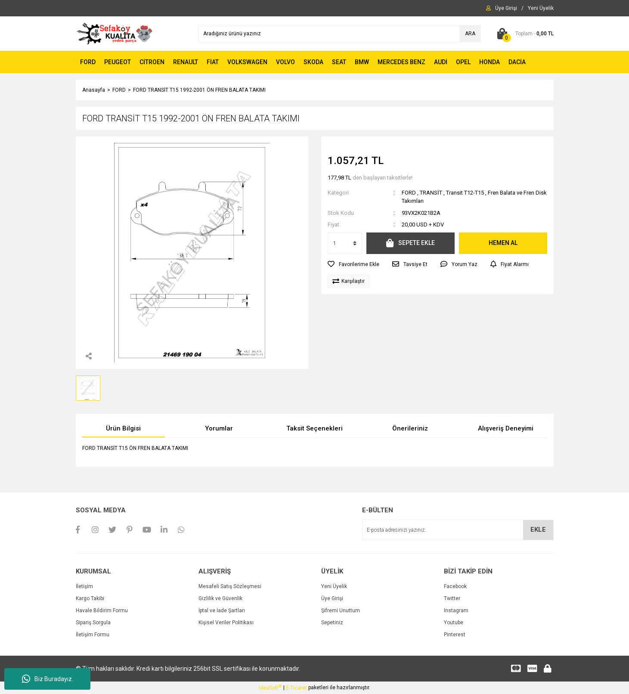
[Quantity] (345, 243)
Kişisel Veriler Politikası (226, 623)
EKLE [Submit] (538, 529)
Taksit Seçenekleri (314, 428)
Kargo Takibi (90, 598)
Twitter (452, 598)
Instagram (456, 610)
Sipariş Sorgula (93, 623)
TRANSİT (431, 192)
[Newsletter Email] (458, 530)
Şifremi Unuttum (340, 610)
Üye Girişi (332, 598)
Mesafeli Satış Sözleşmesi (229, 586)
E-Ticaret (296, 688)
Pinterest (454, 635)
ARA (470, 34)
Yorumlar (219, 428)
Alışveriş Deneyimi (505, 428)
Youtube (453, 623)
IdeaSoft (270, 687)
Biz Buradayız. (47, 679)
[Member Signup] (541, 8)
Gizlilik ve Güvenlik (220, 598)
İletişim (84, 586)
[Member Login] (506, 8)
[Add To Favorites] (353, 264)
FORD (409, 192)
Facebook (455, 586)
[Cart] (524, 33)
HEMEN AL (503, 242)
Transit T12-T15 (465, 192)
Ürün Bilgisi (123, 428)
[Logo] (115, 33)
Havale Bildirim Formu (102, 610)
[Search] (339, 33)
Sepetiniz (332, 623)
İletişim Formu (92, 635)
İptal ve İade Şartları (221, 610)
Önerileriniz (410, 428)
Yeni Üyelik (334, 586)
